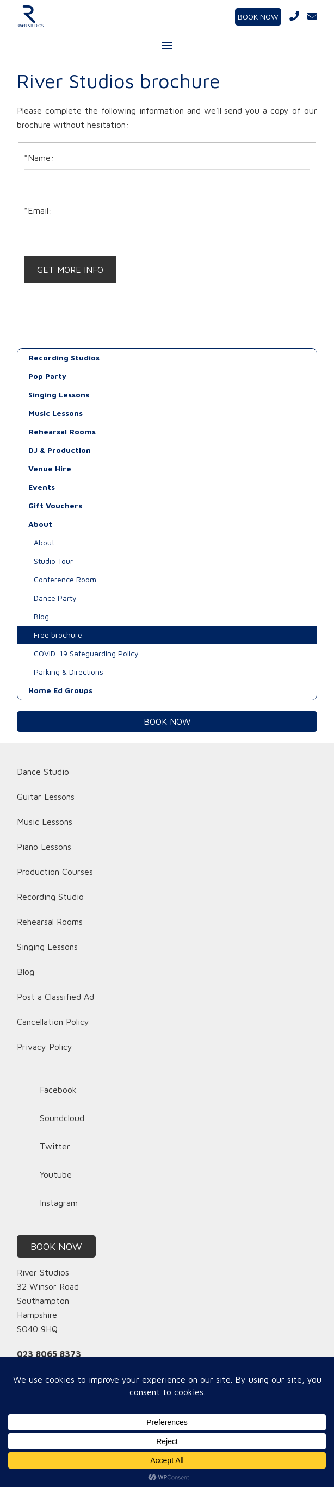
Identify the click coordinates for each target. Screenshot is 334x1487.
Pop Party (47, 376)
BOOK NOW (258, 16)
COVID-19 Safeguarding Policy (86, 653)
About (40, 523)
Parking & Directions (68, 671)
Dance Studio (43, 771)
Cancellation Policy (53, 1021)
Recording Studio (50, 896)
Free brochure (58, 634)
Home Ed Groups (60, 690)
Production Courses (55, 871)
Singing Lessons (58, 394)
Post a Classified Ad (55, 996)
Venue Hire (49, 468)
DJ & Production (59, 450)
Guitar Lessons (46, 796)
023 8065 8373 (49, 1354)
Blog (41, 616)
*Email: (38, 210)
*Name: (39, 158)
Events (41, 486)
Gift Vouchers (55, 505)
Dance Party (55, 597)
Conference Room (65, 579)
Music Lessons (55, 413)
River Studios (66, 16)
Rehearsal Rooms (62, 431)
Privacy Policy (44, 1047)
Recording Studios (64, 357)
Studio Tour (53, 560)
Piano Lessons (44, 846)
